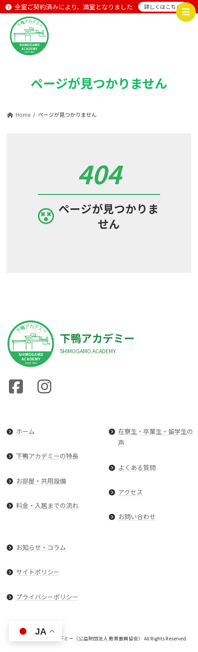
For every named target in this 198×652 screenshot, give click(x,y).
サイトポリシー (38, 572)
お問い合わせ (137, 516)
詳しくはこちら (163, 6)
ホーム (25, 431)
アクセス (130, 491)
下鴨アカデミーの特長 (47, 456)
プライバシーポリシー (47, 596)
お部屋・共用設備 (41, 480)
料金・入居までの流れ (47, 505)
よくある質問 (137, 467)
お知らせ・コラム (41, 547)
